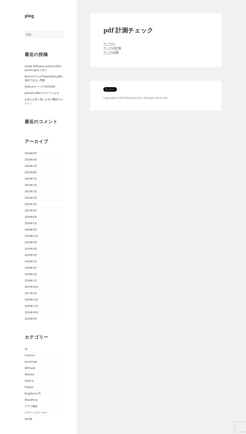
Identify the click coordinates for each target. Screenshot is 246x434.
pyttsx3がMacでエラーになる (42, 93)
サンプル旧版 (111, 52)
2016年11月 (31, 306)
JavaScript (31, 361)
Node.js (29, 380)
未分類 (28, 419)
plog (29, 16)
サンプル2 (109, 43)
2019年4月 (31, 248)
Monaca (29, 374)
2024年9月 (31, 153)
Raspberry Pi (33, 393)
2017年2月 (31, 293)
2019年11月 (31, 236)
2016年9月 (31, 318)
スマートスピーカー (36, 412)
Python (29, 387)
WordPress (31, 400)
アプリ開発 (31, 406)
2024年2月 (31, 166)
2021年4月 (31, 210)
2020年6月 (31, 217)
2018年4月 (31, 268)
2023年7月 (31, 178)
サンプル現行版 (112, 48)
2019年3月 (31, 255)
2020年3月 (31, 229)
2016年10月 (31, 312)
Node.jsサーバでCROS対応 (40, 86)
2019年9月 (31, 242)
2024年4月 (31, 159)
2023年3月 (31, 191)
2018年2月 (31, 274)
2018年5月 (31, 261)
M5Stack (30, 368)
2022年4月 (31, 204)
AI (26, 349)
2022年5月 (31, 198)
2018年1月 (31, 280)
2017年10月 (31, 287)
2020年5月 (31, 223)
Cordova (30, 355)
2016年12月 (31, 299)
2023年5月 (31, 185)
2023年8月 (31, 172)
